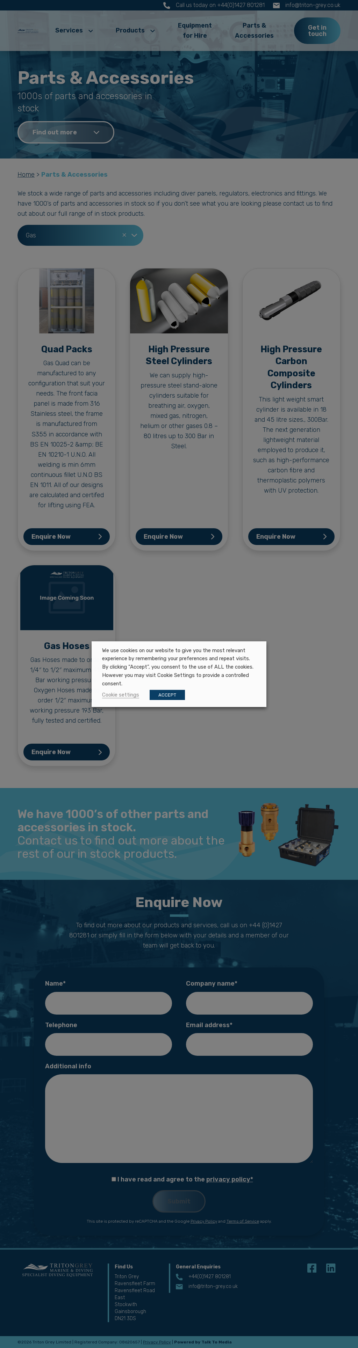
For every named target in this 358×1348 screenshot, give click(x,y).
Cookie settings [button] (120, 695)
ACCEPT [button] (167, 695)
